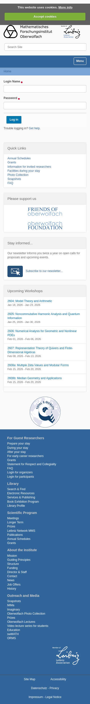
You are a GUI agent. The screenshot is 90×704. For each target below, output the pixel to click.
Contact (12, 576)
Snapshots (14, 179)
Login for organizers (20, 472)
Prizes (11, 526)
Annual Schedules (19, 158)
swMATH (13, 634)
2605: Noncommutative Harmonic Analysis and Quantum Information (43, 316)
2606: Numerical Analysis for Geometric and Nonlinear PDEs (42, 333)
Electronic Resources (20, 493)
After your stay (16, 452)
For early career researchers (25, 456)
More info (66, 7)
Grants (11, 162)
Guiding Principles (18, 560)
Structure (13, 564)
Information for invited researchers (29, 166)
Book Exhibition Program (23, 501)
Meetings (13, 518)
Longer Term (15, 522)
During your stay (17, 448)
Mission (12, 555)
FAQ (10, 183)
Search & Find (16, 489)
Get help (34, 128)
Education (13, 630)
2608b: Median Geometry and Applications (34, 378)
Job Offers (13, 584)
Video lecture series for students (27, 626)
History (11, 588)
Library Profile (16, 505)
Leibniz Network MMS (21, 530)
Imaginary (13, 609)
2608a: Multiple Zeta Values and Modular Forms (38, 365)
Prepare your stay (18, 443)
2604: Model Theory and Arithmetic (29, 301)
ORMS (11, 638)
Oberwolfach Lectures (21, 622)
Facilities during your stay (23, 171)
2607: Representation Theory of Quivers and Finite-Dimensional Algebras (40, 350)
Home (7, 71)
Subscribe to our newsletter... (44, 271)
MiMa (10, 605)
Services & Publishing (21, 497)
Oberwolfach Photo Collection (26, 613)
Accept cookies (45, 16)
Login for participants (20, 476)
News (10, 580)
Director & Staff (17, 572)
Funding (12, 568)
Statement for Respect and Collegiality (31, 464)
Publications (15, 535)
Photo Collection (17, 175)
